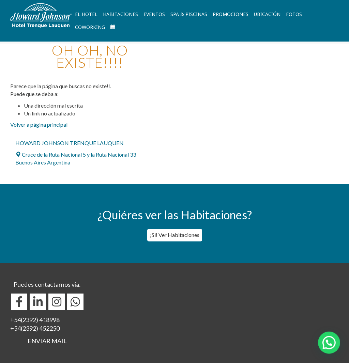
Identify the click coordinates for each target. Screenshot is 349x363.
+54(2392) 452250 (35, 328)
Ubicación (267, 14)
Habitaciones (120, 14)
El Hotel (86, 14)
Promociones (230, 14)
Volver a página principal (38, 124)
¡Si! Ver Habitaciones (174, 235)
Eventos (154, 14)
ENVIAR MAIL (47, 341)
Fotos (294, 14)
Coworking (90, 27)
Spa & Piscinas (188, 14)
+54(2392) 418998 (35, 319)
